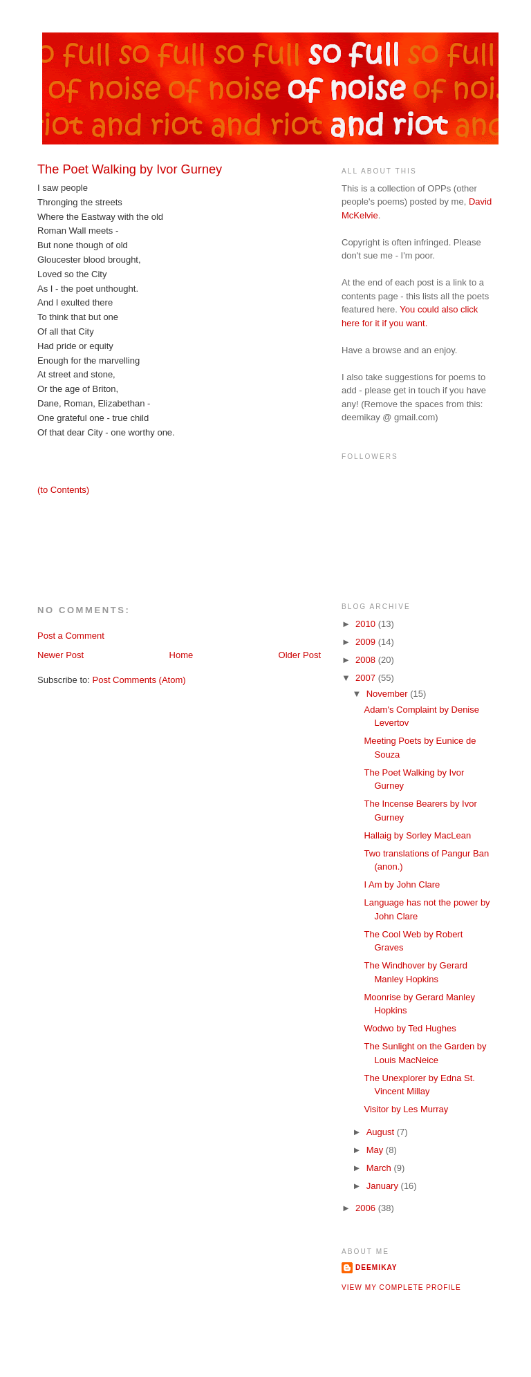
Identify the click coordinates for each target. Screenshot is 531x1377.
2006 (366, 1208)
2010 (366, 624)
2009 (366, 642)
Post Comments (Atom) (139, 680)
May (376, 1150)
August (381, 1132)
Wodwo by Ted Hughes (410, 1028)
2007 (366, 678)
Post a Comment (70, 635)
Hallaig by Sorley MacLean (417, 835)
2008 (366, 660)
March (380, 1168)
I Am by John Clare (402, 884)
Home (181, 655)
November (388, 693)
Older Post (300, 655)
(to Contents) (63, 490)
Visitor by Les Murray (406, 1109)
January (383, 1186)
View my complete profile (401, 1287)
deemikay (376, 1267)
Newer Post (60, 655)
